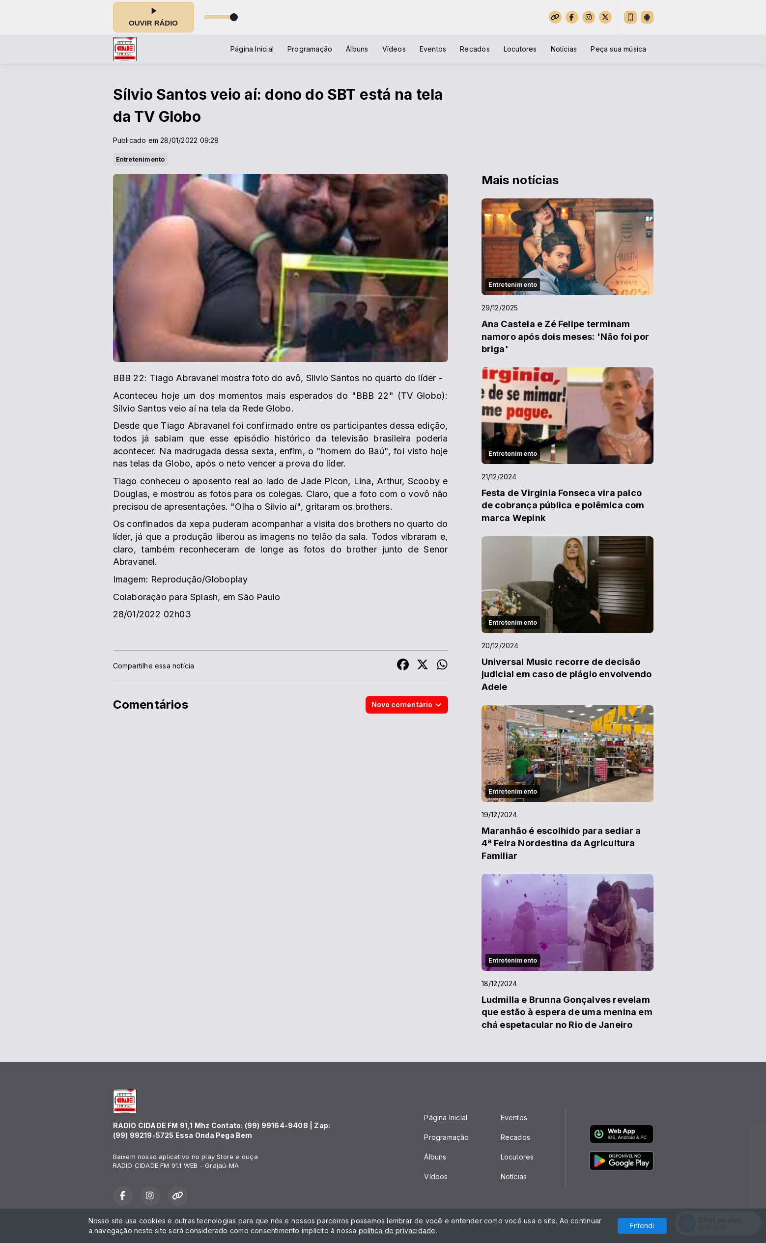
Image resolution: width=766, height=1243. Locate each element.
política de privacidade (397, 1230)
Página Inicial (252, 49)
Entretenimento (140, 159)
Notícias (564, 49)
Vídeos (394, 49)
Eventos (433, 49)
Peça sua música (618, 49)
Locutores (520, 49)
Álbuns (357, 49)
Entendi (642, 1225)
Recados (474, 49)
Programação (309, 49)
